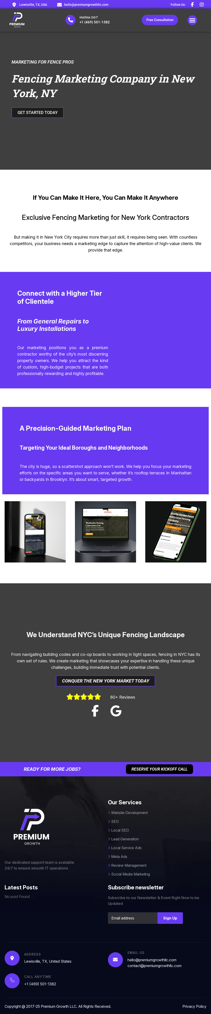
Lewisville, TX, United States (47, 961)
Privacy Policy (194, 1006)
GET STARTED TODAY (40, 112)
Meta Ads (117, 856)
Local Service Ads (125, 847)
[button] (192, 20)
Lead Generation (123, 839)
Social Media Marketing (129, 874)
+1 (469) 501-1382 (95, 22)
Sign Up (170, 918)
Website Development (128, 812)
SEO (113, 821)
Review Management (127, 865)
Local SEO (118, 830)
